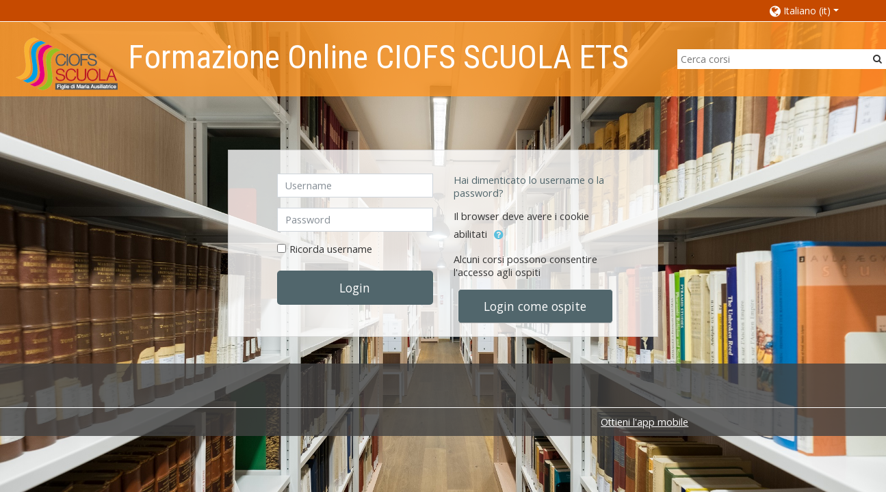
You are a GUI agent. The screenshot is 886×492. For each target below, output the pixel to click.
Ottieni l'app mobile (644, 421)
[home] (67, 63)
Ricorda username (330, 249)
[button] (814, 10)
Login (354, 287)
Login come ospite (535, 306)
